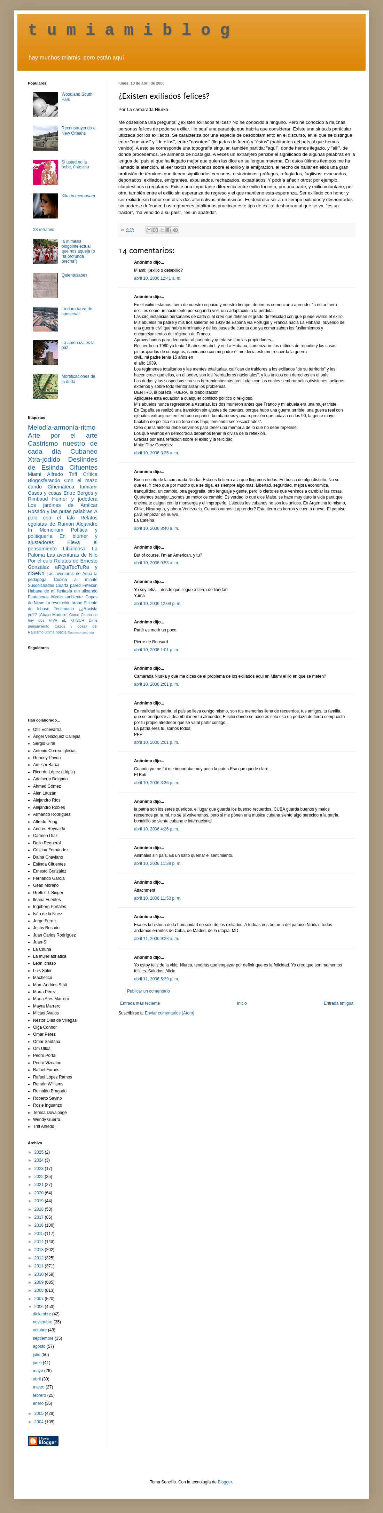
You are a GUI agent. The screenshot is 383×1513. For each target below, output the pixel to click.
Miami (34, 474)
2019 (39, 1201)
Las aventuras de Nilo (72, 555)
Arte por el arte (62, 435)
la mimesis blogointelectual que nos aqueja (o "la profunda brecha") (78, 251)
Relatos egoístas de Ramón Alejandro (62, 521)
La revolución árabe (64, 602)
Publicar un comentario (148, 991)
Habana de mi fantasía (50, 591)
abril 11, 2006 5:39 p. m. (156, 979)
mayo (38, 1370)
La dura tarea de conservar (77, 311)
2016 (39, 1225)
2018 (39, 1209)
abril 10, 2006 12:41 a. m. (157, 278)
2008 (39, 1290)
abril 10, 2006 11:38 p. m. (157, 863)
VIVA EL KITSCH (66, 620)
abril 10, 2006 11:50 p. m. (157, 898)
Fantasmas (38, 597)
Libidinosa (74, 548)
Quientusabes (74, 275)
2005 (39, 1413)
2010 (39, 1274)
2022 (39, 1176)
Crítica (90, 474)
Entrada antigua (338, 1003)
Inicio (242, 1003)
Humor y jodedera (74, 499)
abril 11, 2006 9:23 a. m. (156, 938)
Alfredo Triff (62, 474)
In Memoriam (45, 530)
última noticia (56, 632)
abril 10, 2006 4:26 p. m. (156, 829)
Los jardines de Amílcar (62, 505)
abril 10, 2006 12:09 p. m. (157, 603)
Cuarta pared (68, 585)
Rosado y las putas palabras (60, 511)
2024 (39, 1160)
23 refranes (43, 229)
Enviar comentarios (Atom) (169, 1013)
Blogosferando (44, 480)
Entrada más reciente (140, 1003)
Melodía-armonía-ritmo (61, 427)
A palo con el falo (62, 514)
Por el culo (40, 561)
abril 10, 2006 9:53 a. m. (156, 562)
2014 (39, 1241)
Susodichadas (41, 585)
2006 (39, 1306)
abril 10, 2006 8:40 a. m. (156, 528)
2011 (39, 1266)
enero (39, 1403)
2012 (39, 1258)
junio (38, 1362)
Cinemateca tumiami (72, 486)
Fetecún (90, 585)
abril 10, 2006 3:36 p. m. (156, 782)
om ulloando (85, 591)
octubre (40, 1330)
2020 (39, 1193)
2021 (39, 1184)
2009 (39, 1282)
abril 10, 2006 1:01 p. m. (156, 649)
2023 (39, 1168)
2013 (39, 1249)
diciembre (42, 1314)
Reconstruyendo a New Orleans (78, 130)
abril (37, 1379)
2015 (39, 1233)
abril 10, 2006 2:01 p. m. (156, 684)
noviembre (43, 1322)
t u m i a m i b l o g (129, 31)
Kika (78, 195)
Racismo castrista (81, 632)
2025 (39, 1152)
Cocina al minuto (75, 579)
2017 (39, 1217)
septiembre (44, 1338)
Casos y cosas (44, 493)
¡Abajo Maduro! (53, 614)
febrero (40, 1395)
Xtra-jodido (44, 459)
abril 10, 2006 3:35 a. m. (156, 453)
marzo (39, 1387)
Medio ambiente (67, 597)
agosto (39, 1346)
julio (37, 1354)
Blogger (225, 1482)
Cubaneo (83, 451)
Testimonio (64, 608)
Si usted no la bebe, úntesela (75, 164)
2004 (39, 1421)
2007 (39, 1298)
